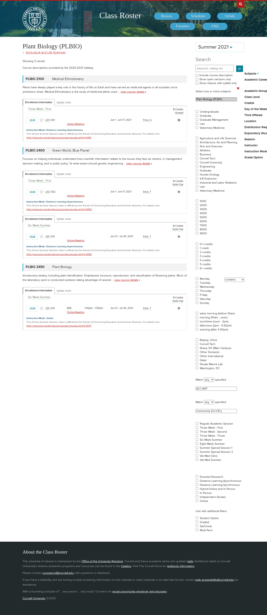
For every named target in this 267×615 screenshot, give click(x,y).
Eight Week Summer (212, 444)
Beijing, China (208, 340)
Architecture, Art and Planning (218, 142)
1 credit (204, 248)
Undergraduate (209, 111)
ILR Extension (208, 178)
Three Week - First (211, 427)
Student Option (209, 518)
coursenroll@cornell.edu (58, 573)
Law (202, 124)
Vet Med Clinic (209, 456)
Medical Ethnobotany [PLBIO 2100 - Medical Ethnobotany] (68, 79)
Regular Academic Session (216, 423)
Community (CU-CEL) (216, 411)
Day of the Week (255, 109)
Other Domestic (210, 352)
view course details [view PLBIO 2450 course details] (126, 280)
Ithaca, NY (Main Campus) (215, 348)
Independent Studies (213, 497)
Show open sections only (215, 79)
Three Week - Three (212, 435)
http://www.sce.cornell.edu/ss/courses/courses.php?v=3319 (58, 137)
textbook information (180, 566)
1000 (203, 201)
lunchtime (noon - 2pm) (214, 321)
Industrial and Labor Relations (218, 182)
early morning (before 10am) (217, 313)
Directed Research (211, 477)
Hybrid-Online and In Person (217, 489)
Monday (205, 278)
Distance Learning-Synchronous (220, 485)
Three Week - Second (213, 431)
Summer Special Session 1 (216, 448)
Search (203, 59)
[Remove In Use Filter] (238, 88)
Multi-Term (206, 530)
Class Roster (120, 15)
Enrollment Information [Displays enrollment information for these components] (38, 102)
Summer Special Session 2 (216, 452)
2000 (203, 205)
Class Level (252, 97)
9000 (203, 233)
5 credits (205, 264)
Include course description (216, 75)
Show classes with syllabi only (218, 83)
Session (249, 139)
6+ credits (206, 268)
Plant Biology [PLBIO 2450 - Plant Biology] (62, 267)
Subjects (250, 74)
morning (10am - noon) (213, 317)
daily (190, 561)
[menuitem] (166, 16)
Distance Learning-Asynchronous (220, 481)
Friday (204, 295)
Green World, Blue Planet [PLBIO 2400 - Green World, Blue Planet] (71, 151)
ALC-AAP (216, 389)
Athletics (205, 150)
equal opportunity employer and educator (139, 591)
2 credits (205, 252)
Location (250, 121)
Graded (204, 522)
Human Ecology (209, 174)
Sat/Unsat (206, 526)
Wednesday (207, 287)
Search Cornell (240, 4)
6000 (203, 221)
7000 (203, 225)
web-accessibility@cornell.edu (214, 580)
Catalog (126, 566)
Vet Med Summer (210, 460)
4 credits (205, 260)
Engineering (207, 166)
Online (204, 501)
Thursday (206, 291)
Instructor (251, 145)
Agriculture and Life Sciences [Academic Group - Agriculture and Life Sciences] (46, 52)
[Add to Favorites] (41, 120)
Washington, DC (210, 368)
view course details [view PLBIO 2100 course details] (133, 91)
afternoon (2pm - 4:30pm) (215, 325)
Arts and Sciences (211, 146)
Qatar (203, 360)
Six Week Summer (211, 439)
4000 (203, 213)
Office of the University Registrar (102, 561)
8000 (203, 229)
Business (205, 154)
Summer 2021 (215, 47)
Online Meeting (75, 124)
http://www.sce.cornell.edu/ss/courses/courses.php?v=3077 (58, 325)
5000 (203, 217)
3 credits (205, 256)
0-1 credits (206, 244)
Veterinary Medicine (212, 128)
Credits (249, 103)
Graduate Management (214, 119)
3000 (203, 209)
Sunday (204, 303)
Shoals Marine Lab (211, 364)
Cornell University (211, 162)
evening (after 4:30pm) (214, 329)
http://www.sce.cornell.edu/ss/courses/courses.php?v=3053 (59, 209)
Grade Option (253, 157)
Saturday (205, 299)
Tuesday (205, 283)
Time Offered (253, 115)
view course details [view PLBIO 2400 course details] (138, 163)
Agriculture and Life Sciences (218, 138)
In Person (206, 493)
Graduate (205, 115)
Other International (211, 356)
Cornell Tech (207, 158)
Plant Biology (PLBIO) (216, 99)
